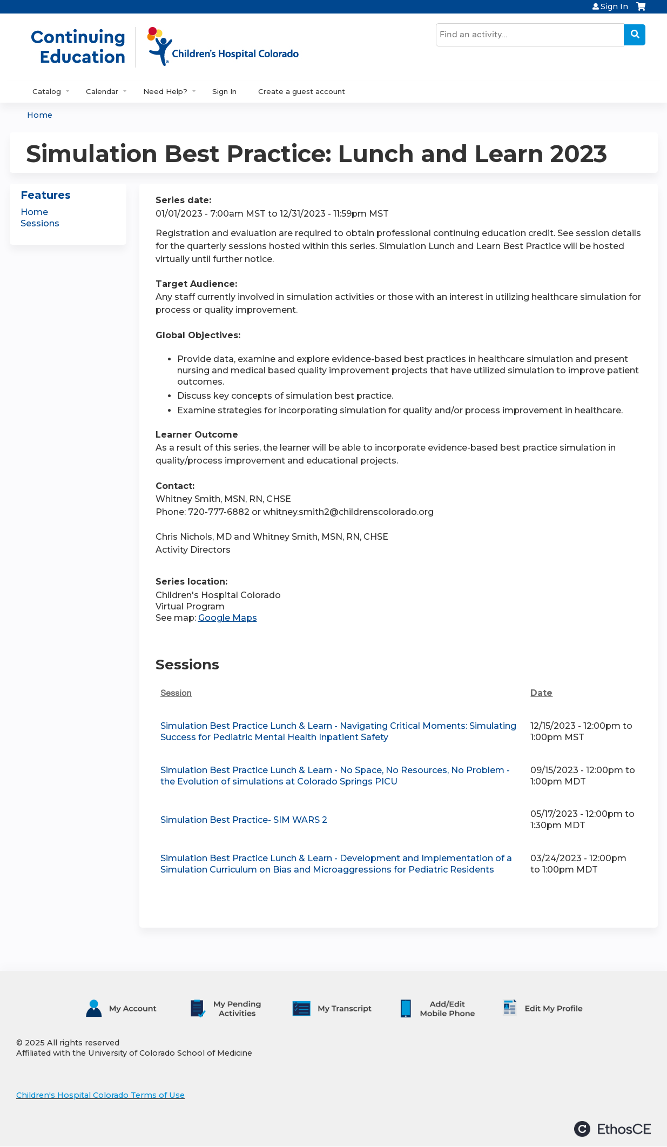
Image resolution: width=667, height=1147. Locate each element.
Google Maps (227, 618)
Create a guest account (301, 91)
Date (541, 693)
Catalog (46, 91)
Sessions (40, 223)
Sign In (614, 6)
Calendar (102, 91)
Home (39, 115)
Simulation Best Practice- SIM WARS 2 (243, 820)
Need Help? (165, 91)
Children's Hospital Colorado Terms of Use (100, 1095)
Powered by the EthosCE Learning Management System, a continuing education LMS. (612, 1129)
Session (176, 693)
